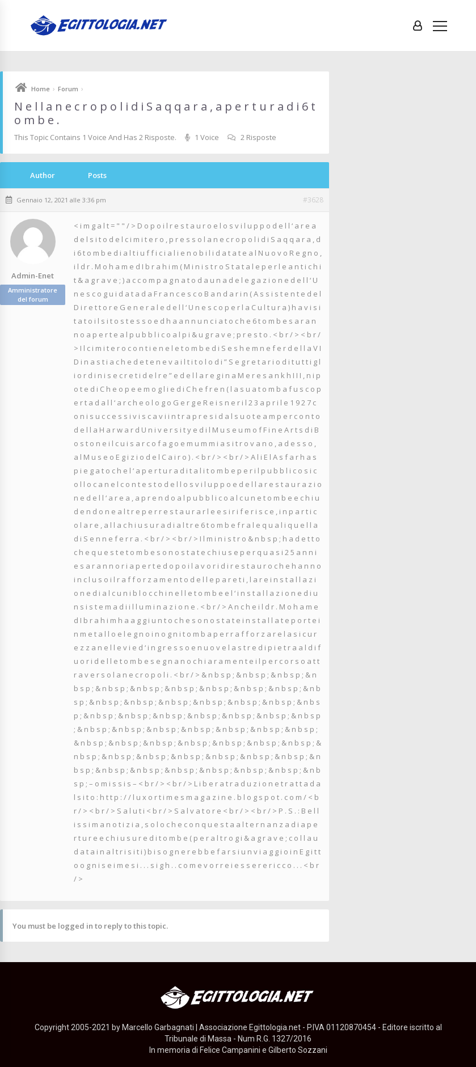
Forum (68, 88)
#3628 (313, 200)
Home (40, 88)
